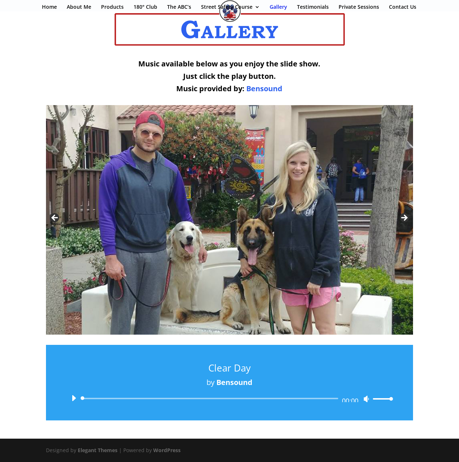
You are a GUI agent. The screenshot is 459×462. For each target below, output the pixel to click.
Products (112, 7)
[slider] (210, 398)
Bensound (264, 88)
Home (49, 7)
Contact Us (402, 7)
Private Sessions (359, 7)
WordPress (167, 450)
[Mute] (366, 399)
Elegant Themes (97, 450)
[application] (229, 398)
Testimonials (313, 7)
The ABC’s (179, 7)
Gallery (278, 7)
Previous (55, 218)
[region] (229, 220)
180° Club (145, 7)
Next (403, 218)
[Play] (74, 398)
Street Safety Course (226, 7)
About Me (79, 7)
